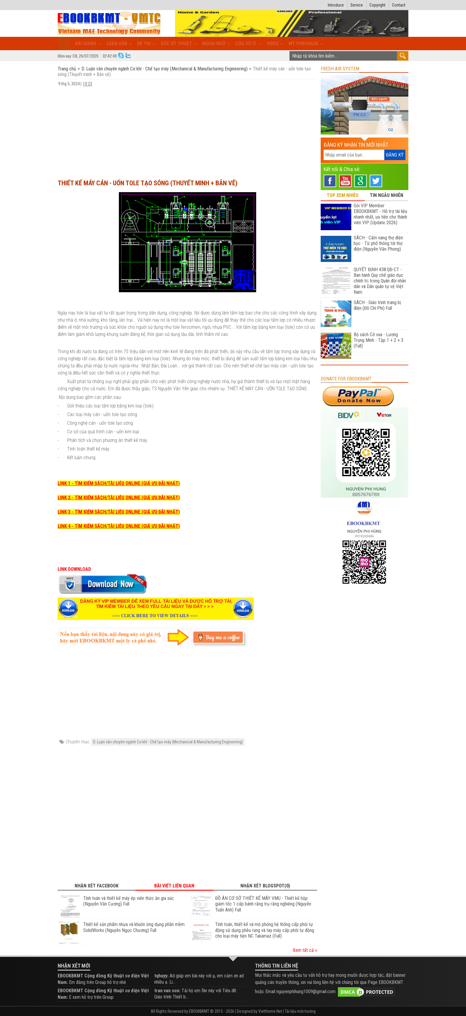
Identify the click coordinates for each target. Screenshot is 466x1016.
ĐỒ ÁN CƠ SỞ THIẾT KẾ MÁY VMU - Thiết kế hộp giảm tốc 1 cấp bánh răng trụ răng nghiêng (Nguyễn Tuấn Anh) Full (263, 904)
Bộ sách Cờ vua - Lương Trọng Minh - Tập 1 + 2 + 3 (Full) (378, 340)
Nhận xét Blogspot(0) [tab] (265, 886)
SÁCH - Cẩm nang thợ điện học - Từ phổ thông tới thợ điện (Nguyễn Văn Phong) (378, 243)
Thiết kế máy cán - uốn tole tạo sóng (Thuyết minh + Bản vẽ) (147, 183)
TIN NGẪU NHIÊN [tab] (386, 195)
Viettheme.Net (270, 1011)
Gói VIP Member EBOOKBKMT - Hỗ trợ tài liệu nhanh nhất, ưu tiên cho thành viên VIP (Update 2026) (380, 214)
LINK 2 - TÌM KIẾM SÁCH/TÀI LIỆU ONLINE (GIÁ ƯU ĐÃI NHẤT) (119, 497)
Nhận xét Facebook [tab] (97, 886)
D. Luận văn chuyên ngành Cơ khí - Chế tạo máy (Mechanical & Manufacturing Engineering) (164, 69)
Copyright (377, 5)
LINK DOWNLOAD (74, 569)
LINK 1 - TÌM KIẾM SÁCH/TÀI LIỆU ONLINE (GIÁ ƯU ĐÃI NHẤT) (119, 483)
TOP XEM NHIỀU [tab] (342, 195)
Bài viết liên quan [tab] (174, 886)
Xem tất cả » (305, 950)
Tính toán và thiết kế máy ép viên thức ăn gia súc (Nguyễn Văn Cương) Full (128, 901)
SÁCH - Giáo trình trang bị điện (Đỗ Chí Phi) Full (377, 305)
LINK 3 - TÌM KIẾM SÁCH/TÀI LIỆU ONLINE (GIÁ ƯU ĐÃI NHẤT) (119, 512)
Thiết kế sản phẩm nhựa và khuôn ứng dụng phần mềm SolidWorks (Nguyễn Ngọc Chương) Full (134, 927)
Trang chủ (67, 69)
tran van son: (167, 990)
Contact (398, 5)
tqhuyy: (161, 976)
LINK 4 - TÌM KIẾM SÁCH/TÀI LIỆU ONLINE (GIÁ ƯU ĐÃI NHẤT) (119, 526)
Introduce (336, 5)
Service (356, 5)
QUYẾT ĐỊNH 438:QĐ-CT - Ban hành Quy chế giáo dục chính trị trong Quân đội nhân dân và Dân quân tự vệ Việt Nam (380, 281)
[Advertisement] (187, 130)
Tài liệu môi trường (300, 1011)
